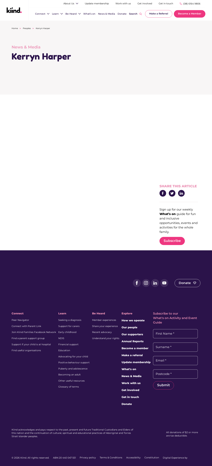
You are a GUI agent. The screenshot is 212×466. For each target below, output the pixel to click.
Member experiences (104, 320)
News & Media (132, 376)
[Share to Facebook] (162, 193)
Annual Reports (133, 341)
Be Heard (98, 313)
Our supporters (132, 334)
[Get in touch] (166, 3)
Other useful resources (71, 379)
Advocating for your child (73, 356)
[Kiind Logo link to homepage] (14, 10)
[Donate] (122, 14)
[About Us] (68, 3)
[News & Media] (106, 14)
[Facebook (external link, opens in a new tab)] (135, 283)
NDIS (61, 338)
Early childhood (67, 332)
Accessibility (133, 457)
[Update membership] (97, 3)
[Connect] (40, 14)
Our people (130, 327)
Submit (164, 385)
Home (15, 28)
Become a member (135, 348)
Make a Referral (158, 13)
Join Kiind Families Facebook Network (34, 332)
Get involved (131, 390)
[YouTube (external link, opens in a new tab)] (163, 283)
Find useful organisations (26, 350)
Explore (127, 313)
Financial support (68, 344)
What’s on (129, 369)
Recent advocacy (102, 332)
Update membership (136, 362)
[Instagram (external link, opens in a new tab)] (145, 283)
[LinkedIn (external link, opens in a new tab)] (154, 283)
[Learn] (55, 14)
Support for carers (69, 326)
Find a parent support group (28, 338)
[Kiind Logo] (25, 283)
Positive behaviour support (74, 361)
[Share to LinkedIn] (181, 193)
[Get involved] (144, 3)
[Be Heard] (71, 14)
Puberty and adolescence (73, 367)
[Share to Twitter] (172, 193)
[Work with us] (123, 3)
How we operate (133, 320)
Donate (187, 283)
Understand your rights (105, 338)
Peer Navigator (20, 320)
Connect (18, 313)
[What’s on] (89, 14)
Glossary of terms (68, 385)
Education (64, 350)
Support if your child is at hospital (31, 344)
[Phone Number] (190, 3)
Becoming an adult (69, 373)
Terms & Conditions (111, 457)
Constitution (151, 457)
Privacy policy (88, 457)
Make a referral (132, 355)
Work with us (131, 383)
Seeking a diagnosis (69, 320)
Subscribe (172, 241)
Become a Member (189, 13)
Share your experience (105, 326)
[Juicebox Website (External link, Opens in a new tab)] (194, 457)
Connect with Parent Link (26, 326)
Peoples (27, 28)
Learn (62, 313)
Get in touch (130, 397)
